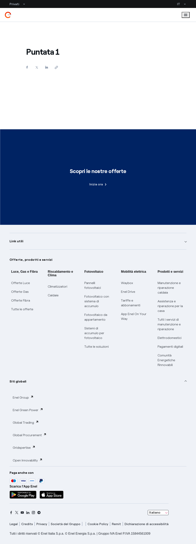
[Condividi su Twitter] (36, 67)
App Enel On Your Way (133, 316)
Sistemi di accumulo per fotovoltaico (94, 333)
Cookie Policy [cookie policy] (98, 524)
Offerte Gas (20, 292)
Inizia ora (97, 184)
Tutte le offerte (22, 309)
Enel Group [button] (23, 397)
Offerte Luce (20, 283)
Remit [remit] (116, 524)
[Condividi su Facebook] (26, 67)
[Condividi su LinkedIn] (46, 67)
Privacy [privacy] (41, 524)
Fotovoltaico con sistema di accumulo (96, 301)
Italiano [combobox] (154, 512)
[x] (16, 512)
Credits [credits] (27, 524)
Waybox (127, 283)
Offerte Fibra (20, 300)
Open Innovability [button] (28, 460)
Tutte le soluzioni (96, 346)
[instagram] (33, 512)
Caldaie (53, 295)
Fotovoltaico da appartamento (95, 317)
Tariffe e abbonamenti (130, 303)
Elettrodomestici (169, 338)
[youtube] (22, 512)
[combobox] (158, 512)
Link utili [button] (16, 241)
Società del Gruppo (65, 524)
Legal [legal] (14, 524)
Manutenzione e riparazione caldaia (169, 287)
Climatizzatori (57, 286)
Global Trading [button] (26, 422)
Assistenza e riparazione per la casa (170, 306)
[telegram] (39, 512)
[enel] (8, 15)
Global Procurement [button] (30, 435)
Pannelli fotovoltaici (92, 285)
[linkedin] (27, 512)
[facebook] (11, 512)
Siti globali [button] (18, 381)
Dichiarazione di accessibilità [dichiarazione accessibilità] (147, 524)
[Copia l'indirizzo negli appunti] (56, 67)
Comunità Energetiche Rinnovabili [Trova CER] (166, 360)
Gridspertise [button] (24, 447)
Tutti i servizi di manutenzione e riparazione (169, 324)
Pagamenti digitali (170, 346)
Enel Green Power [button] (28, 410)
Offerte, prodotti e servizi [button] (31, 260)
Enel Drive (128, 292)
